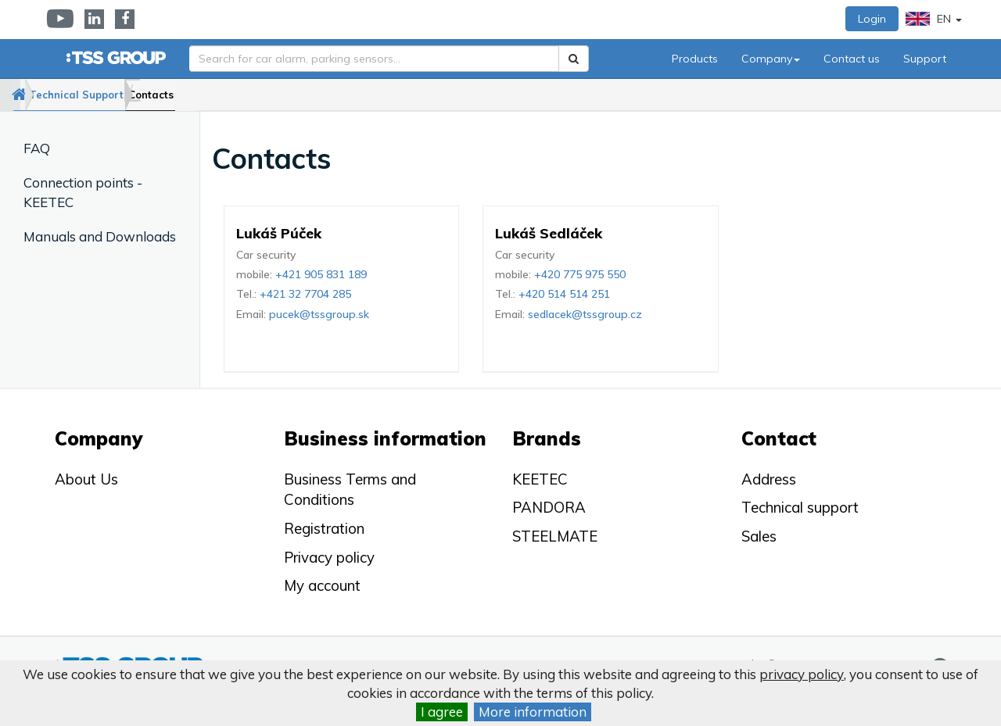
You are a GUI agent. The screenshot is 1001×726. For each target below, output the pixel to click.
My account (322, 585)
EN (934, 19)
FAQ (36, 148)
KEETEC (540, 479)
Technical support (800, 507)
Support (924, 59)
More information (533, 711)
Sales (759, 536)
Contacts (220, 94)
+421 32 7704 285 (305, 294)
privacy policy (801, 674)
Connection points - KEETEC (82, 191)
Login (872, 19)
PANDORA (549, 507)
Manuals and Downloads (99, 236)
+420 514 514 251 (564, 294)
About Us (86, 479)
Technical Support (119, 94)
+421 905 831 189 (321, 274)
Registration (324, 528)
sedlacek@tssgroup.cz (585, 314)
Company (770, 59)
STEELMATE (554, 536)
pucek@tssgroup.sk (319, 314)
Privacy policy (329, 557)
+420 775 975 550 (580, 274)
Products (695, 59)
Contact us (851, 59)
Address (768, 479)
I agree (442, 711)
